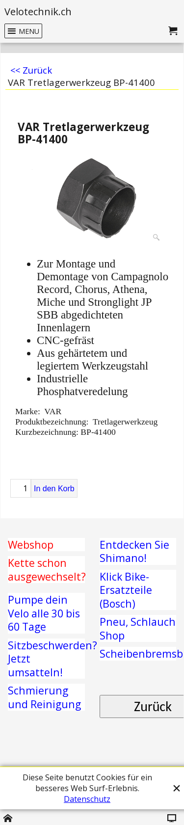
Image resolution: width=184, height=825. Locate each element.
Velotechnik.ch (38, 11)
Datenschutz (87, 799)
